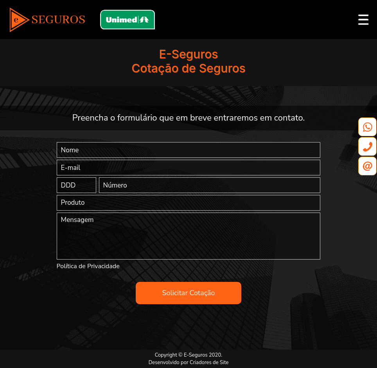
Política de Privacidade (88, 266)
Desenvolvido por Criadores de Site (189, 362)
